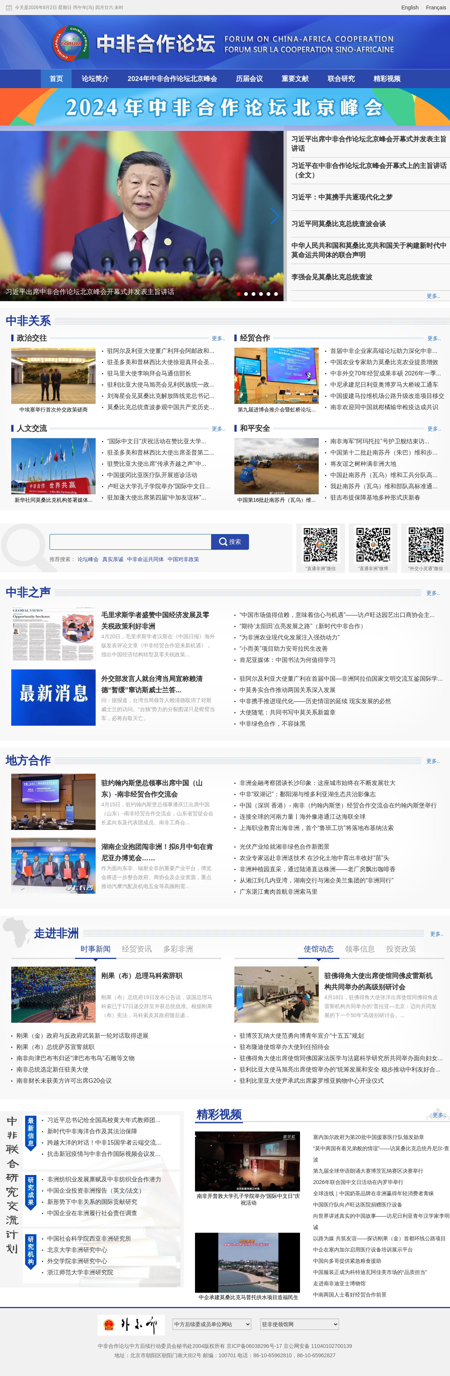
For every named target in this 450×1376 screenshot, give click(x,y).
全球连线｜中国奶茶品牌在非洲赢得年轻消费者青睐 (373, 1193)
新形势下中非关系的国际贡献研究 (92, 1202)
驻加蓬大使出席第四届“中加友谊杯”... (156, 497)
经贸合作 (255, 338)
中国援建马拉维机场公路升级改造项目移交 (387, 396)
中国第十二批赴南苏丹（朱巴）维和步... (383, 452)
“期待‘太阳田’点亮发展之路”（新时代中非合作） (303, 626)
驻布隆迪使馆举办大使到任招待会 (285, 1047)
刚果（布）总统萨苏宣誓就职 (55, 1047)
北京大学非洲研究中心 (77, 1250)
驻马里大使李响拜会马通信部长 (149, 373)
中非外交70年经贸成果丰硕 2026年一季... (385, 373)
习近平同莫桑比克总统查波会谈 (338, 224)
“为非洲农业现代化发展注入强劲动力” (290, 637)
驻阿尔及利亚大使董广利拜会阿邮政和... (160, 351)
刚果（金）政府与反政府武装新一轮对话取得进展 (82, 1035)
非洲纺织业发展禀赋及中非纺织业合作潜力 (104, 1179)
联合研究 (341, 79)
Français (436, 8)
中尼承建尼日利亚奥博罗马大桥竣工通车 (384, 384)
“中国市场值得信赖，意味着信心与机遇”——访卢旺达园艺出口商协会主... (337, 615)
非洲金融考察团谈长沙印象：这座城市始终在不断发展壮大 (318, 783)
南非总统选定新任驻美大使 (52, 1069)
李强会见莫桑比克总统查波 (331, 277)
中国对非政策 (183, 559)
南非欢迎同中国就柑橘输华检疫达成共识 (384, 407)
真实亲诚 (112, 559)
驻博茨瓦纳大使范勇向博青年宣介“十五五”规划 (302, 1035)
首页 (56, 79)
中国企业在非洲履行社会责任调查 (92, 1213)
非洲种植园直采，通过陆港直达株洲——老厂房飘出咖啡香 (318, 869)
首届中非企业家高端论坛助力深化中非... (383, 351)
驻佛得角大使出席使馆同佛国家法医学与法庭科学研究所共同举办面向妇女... (341, 1058)
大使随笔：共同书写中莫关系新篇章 (288, 712)
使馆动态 (319, 949)
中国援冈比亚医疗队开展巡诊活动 (152, 475)
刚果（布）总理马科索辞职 (141, 976)
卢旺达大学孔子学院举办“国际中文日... (158, 486)
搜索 (230, 541)
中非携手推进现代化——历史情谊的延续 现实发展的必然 (315, 701)
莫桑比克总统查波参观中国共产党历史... (160, 407)
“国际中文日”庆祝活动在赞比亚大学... (156, 441)
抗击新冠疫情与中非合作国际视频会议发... (103, 1154)
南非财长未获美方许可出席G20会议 (64, 1080)
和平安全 (255, 428)
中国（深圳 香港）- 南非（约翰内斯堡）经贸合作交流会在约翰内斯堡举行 (338, 805)
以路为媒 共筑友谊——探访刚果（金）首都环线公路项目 (379, 1238)
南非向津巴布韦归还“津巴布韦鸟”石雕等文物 (75, 1058)
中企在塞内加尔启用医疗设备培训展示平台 (363, 1250)
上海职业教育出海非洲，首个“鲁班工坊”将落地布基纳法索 (317, 828)
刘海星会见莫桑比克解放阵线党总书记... (160, 396)
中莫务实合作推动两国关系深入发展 (288, 690)
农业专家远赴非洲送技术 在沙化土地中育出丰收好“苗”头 (314, 858)
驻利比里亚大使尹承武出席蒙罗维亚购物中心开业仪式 (312, 1080)
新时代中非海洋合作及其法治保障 (92, 1131)
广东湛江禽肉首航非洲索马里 (279, 891)
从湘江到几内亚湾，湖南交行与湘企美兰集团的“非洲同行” (317, 880)
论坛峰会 (88, 559)
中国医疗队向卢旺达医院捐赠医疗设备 (357, 1205)
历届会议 (249, 79)
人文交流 (32, 428)
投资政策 (401, 949)
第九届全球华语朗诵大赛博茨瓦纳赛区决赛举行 (368, 1171)
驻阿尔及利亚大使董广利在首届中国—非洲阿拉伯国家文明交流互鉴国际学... (341, 678)
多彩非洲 (178, 949)
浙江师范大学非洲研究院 (80, 1272)
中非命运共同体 (145, 559)
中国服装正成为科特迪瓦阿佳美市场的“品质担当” (370, 1272)
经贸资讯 (137, 949)
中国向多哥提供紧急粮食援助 (347, 1261)
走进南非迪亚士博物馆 (339, 1283)
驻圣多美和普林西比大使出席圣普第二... (160, 452)
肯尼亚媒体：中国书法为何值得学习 (288, 660)
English (409, 8)
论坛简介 (95, 79)
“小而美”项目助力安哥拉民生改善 (284, 648)
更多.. (433, 296)
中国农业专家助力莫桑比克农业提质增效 (384, 362)
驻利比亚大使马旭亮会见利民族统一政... (160, 384)
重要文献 (295, 79)
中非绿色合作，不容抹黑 (273, 723)
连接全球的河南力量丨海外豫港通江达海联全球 (303, 816)
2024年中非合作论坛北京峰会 (172, 79)
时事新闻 (96, 949)
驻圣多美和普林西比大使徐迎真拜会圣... (160, 362)
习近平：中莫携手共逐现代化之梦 (342, 197)
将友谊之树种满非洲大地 (363, 464)
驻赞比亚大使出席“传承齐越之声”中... (156, 464)
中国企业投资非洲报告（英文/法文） (96, 1190)
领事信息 (360, 949)
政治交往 (32, 338)
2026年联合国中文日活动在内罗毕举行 (358, 1182)
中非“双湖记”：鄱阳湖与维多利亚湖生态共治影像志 (308, 794)
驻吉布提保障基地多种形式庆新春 (375, 497)
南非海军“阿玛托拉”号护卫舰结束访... (379, 441)
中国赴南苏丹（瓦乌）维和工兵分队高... (383, 475)
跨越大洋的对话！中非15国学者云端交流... (104, 1142)
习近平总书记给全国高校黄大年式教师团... (103, 1120)
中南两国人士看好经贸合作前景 (350, 1295)
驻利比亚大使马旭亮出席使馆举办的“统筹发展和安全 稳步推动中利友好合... (340, 1069)
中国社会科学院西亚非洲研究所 (89, 1238)
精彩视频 (387, 79)
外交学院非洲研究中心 (77, 1261)
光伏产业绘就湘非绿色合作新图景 (285, 846)
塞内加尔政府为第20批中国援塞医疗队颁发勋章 (368, 1137)
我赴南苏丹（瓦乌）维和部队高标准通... (383, 486)
